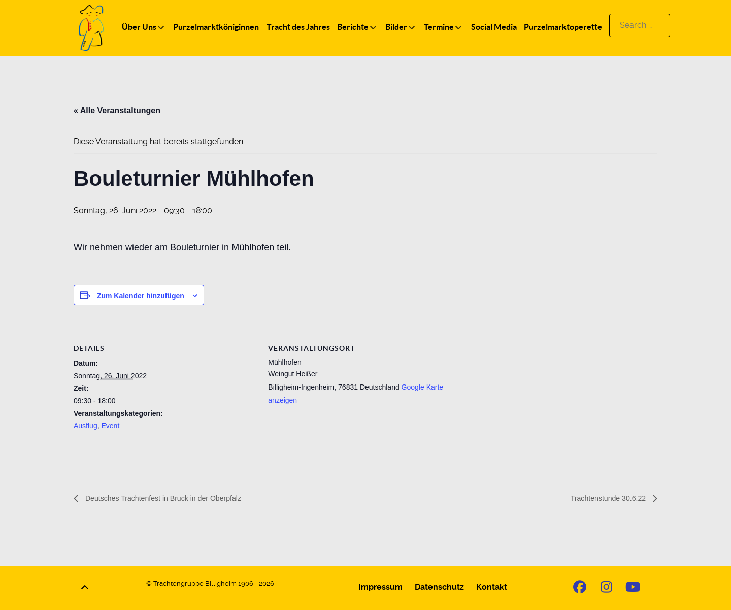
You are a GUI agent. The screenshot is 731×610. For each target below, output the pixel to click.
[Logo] (91, 27)
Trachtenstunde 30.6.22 (604, 498)
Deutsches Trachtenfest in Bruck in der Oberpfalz (172, 498)
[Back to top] (85, 587)
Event (110, 426)
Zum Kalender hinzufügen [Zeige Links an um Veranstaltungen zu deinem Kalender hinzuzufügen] (140, 296)
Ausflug (85, 426)
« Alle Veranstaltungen (117, 110)
